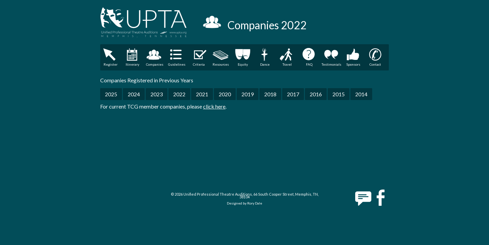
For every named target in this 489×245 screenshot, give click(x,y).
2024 (134, 94)
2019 (247, 94)
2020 (225, 94)
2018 (270, 94)
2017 (293, 94)
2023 (156, 94)
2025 (111, 94)
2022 (179, 94)
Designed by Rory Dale (244, 203)
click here (214, 106)
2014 (361, 94)
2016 (316, 94)
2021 (202, 94)
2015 (338, 94)
